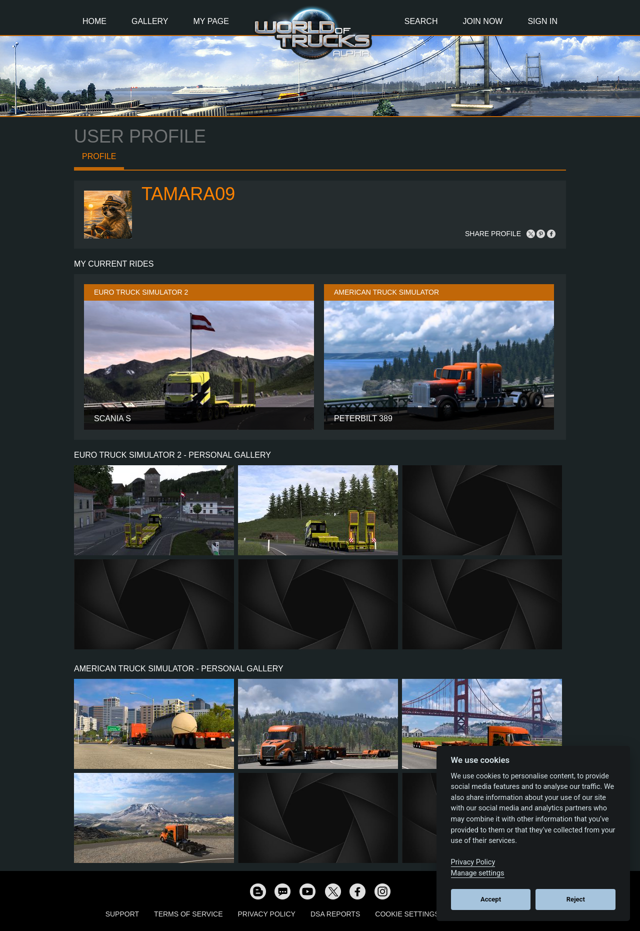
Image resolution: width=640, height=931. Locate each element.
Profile (99, 156)
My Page (211, 21)
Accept (490, 899)
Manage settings (477, 873)
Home (94, 21)
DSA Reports (335, 914)
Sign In (543, 21)
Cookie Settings (407, 914)
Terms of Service (188, 914)
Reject (575, 899)
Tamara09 (188, 194)
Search (421, 21)
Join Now (482, 21)
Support (122, 914)
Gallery (150, 21)
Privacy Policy (267, 914)
